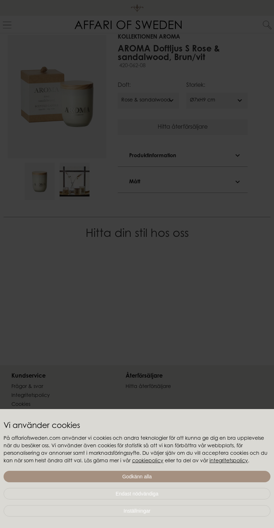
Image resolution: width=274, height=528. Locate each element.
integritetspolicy (228, 461)
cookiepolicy (147, 461)
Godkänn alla (137, 476)
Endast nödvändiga (137, 494)
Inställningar (137, 511)
